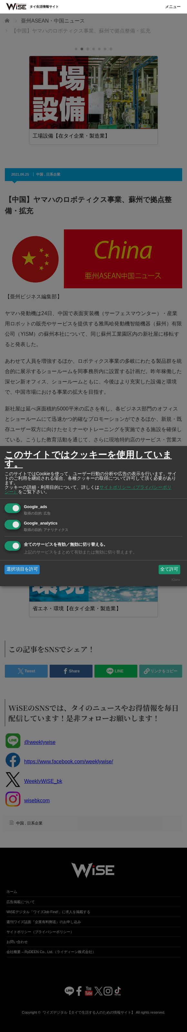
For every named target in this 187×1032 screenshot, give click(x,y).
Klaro (176, 580)
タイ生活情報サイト (44, 6)
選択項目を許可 (22, 569)
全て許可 (169, 569)
